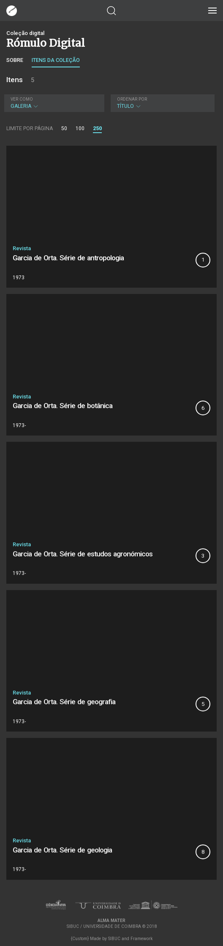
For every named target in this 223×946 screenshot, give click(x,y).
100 (80, 128)
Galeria (53, 103)
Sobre (14, 60)
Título (161, 103)
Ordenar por (132, 99)
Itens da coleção (56, 60)
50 (64, 128)
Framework (141, 938)
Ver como (22, 99)
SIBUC (114, 938)
